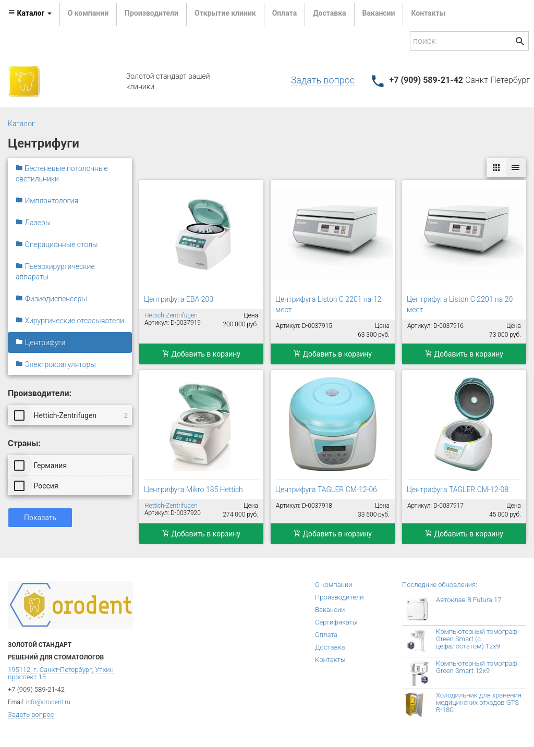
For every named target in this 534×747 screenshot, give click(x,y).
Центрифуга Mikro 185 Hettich (193, 489)
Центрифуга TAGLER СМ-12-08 (457, 489)
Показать (40, 517)
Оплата (284, 13)
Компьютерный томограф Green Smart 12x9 (476, 667)
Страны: (24, 443)
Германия (41, 465)
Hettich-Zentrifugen (72, 415)
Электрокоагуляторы (56, 364)
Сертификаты (336, 622)
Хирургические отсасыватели (70, 320)
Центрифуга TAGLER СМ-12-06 (326, 489)
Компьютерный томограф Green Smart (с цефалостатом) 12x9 (476, 639)
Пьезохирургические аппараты (55, 271)
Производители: (39, 393)
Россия (37, 485)
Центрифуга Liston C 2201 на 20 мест (460, 304)
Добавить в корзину (201, 354)
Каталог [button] (30, 13)
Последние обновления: (439, 585)
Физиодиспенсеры (51, 299)
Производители (151, 13)
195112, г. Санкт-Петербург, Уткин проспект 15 (61, 673)
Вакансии (378, 13)
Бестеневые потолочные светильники (62, 173)
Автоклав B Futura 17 (468, 600)
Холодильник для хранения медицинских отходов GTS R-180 (478, 702)
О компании (88, 13)
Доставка (329, 13)
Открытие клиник (225, 13)
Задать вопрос (323, 80)
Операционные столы (57, 244)
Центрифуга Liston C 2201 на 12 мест (328, 304)
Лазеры (33, 222)
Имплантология (47, 201)
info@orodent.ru (48, 702)
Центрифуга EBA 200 (178, 299)
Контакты (428, 13)
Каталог (21, 123)
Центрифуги (40, 342)
